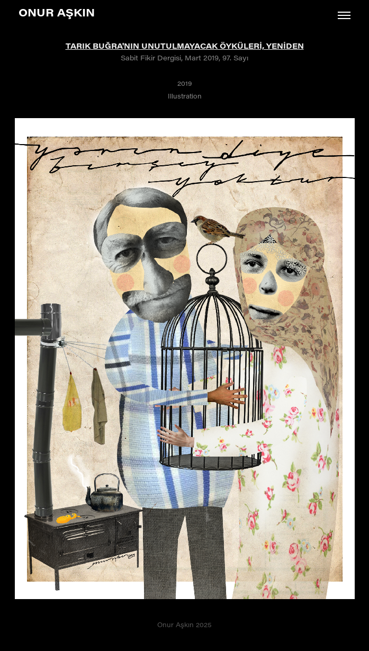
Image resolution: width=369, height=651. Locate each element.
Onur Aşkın (57, 12)
